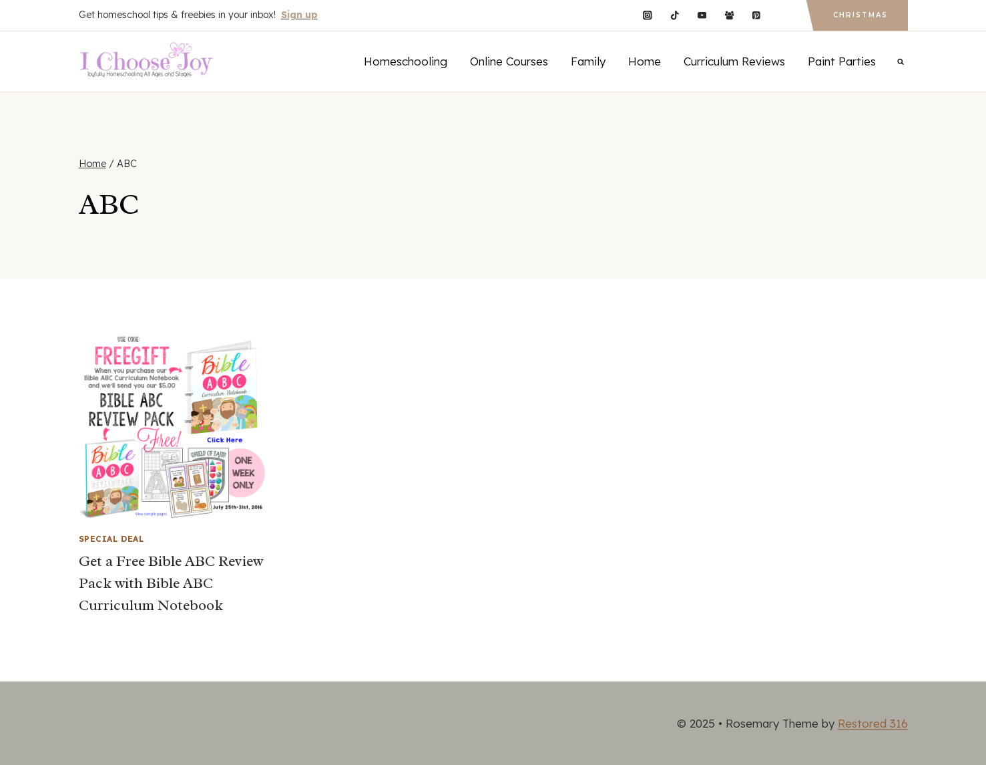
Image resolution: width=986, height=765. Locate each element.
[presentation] (172, 426)
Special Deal (111, 539)
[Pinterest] (757, 15)
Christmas (860, 15)
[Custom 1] (783, 15)
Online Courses (509, 61)
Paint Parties (842, 61)
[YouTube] (702, 15)
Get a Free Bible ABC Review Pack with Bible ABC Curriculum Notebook (171, 583)
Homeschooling (405, 61)
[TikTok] (675, 15)
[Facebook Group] (729, 15)
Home (644, 61)
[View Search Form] (900, 61)
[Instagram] (647, 15)
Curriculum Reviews (734, 61)
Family (588, 61)
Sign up (299, 15)
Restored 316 (873, 723)
